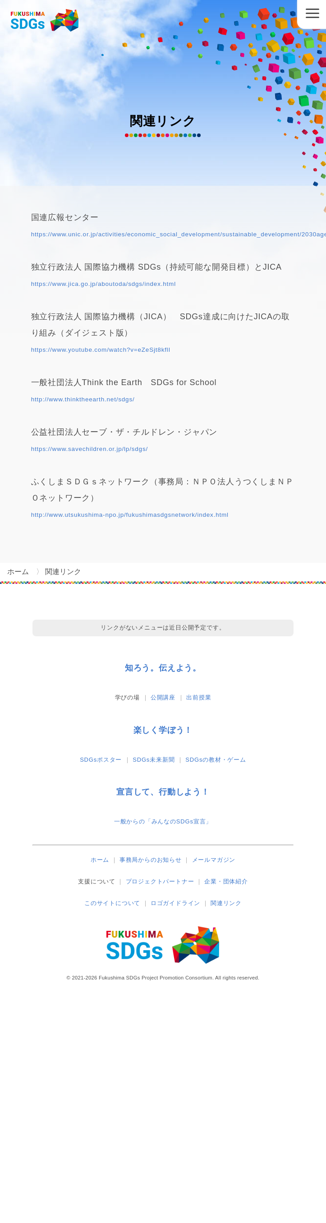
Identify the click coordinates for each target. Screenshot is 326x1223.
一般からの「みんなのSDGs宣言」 (163, 821)
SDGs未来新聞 (153, 759)
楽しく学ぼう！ (163, 730)
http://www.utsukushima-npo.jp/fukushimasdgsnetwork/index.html (130, 514)
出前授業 (198, 697)
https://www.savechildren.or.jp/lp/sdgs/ (89, 449)
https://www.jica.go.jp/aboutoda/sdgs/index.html (103, 283)
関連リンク (226, 903)
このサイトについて (112, 903)
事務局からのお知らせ (150, 859)
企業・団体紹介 (226, 881)
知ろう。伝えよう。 (163, 667)
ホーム (100, 859)
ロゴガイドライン (175, 903)
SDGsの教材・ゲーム (215, 759)
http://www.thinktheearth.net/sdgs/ (83, 399)
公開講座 (163, 697)
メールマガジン (214, 859)
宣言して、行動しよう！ (163, 791)
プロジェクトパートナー (160, 881)
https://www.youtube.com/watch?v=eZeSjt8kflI (100, 349)
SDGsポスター (101, 759)
